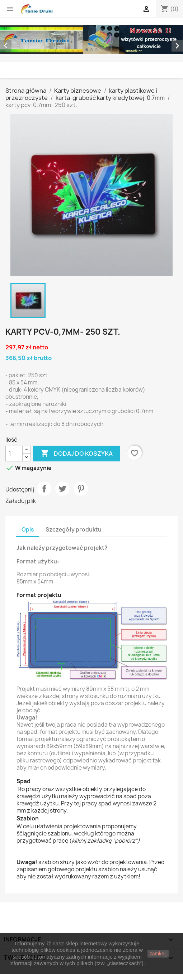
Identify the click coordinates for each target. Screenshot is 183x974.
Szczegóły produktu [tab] (74, 529)
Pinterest (81, 488)
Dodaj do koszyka (77, 453)
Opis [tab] (28, 529)
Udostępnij (44, 488)
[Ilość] (14, 453)
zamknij (158, 953)
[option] (91, 39)
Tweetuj (62, 488)
